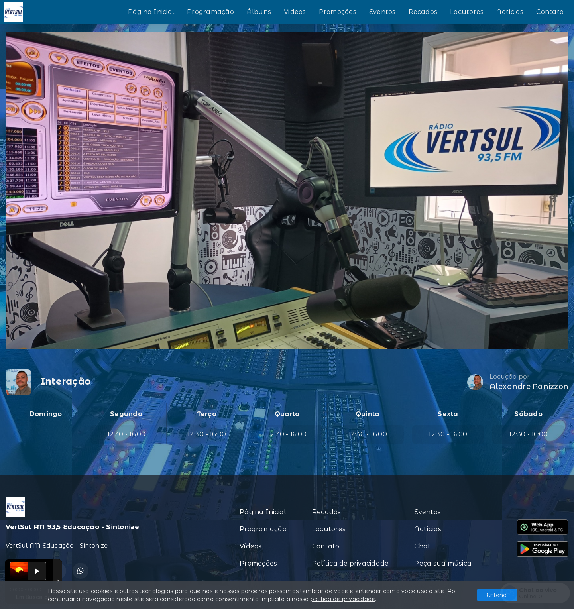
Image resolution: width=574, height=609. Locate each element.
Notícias (509, 12)
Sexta (448, 414)
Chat (422, 546)
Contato (550, 12)
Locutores (467, 12)
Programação (210, 12)
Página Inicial (151, 12)
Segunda (126, 414)
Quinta (367, 414)
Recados (423, 12)
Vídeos (295, 12)
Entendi (497, 595)
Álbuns (259, 12)
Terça (207, 414)
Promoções (337, 12)
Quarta (287, 414)
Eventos (382, 12)
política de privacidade (343, 599)
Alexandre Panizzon (528, 386)
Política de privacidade (350, 563)
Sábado (528, 414)
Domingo (45, 414)
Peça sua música (443, 563)
